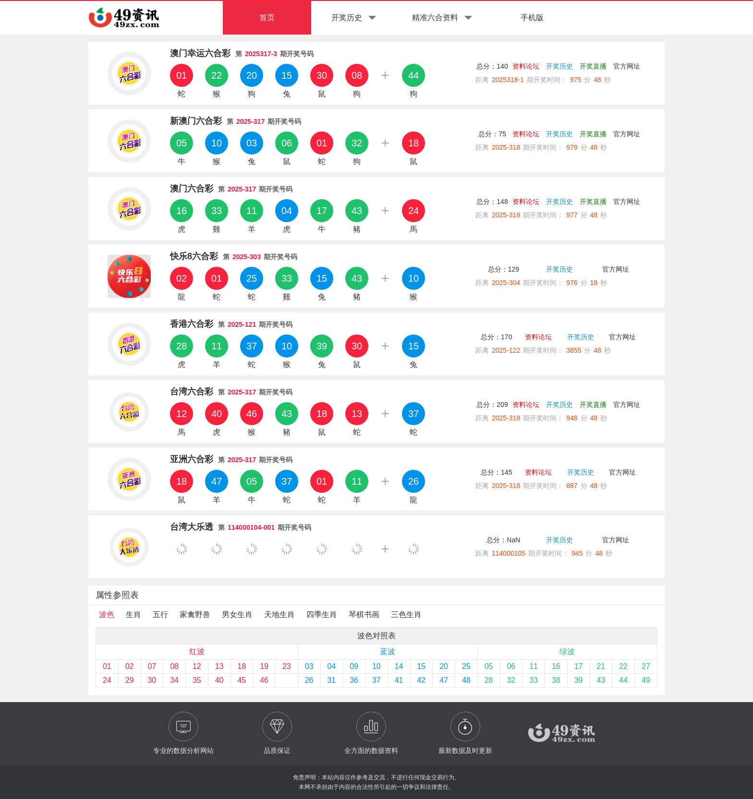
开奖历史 (559, 66)
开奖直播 (593, 66)
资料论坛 (525, 66)
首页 (267, 17)
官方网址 (626, 66)
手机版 (532, 17)
